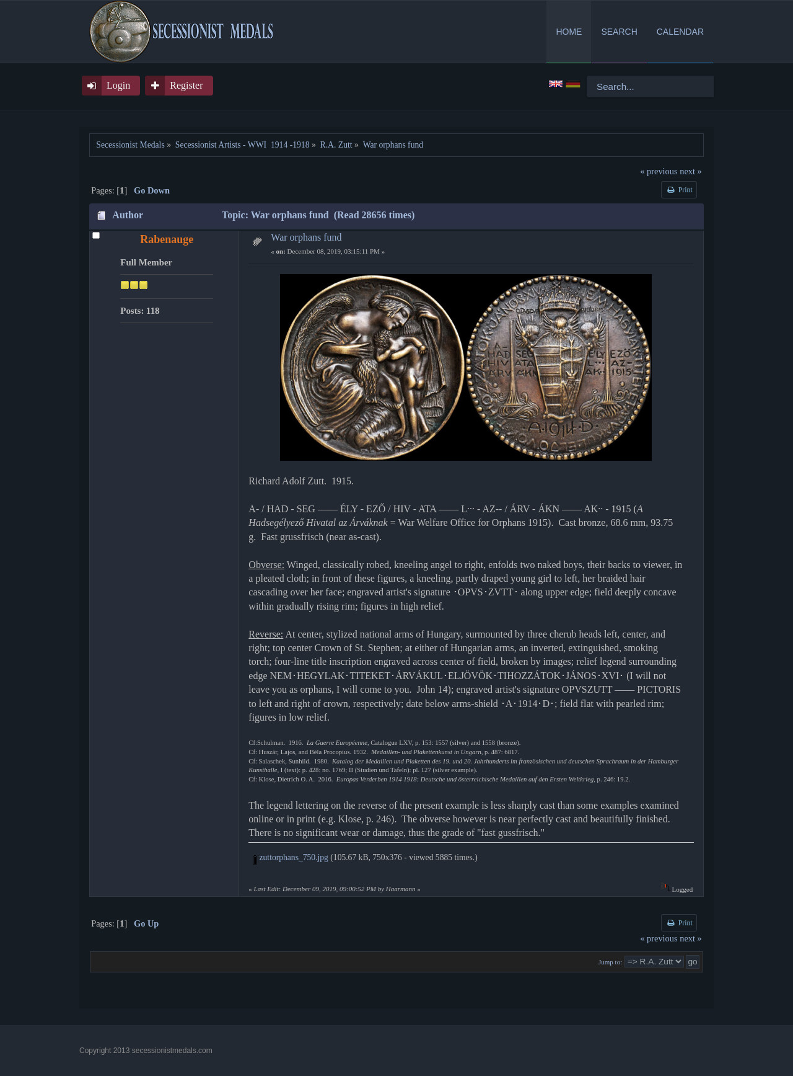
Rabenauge (166, 239)
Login (118, 85)
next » (691, 171)
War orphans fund (306, 237)
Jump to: (610, 962)
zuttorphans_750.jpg (290, 857)
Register (186, 85)
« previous (658, 171)
